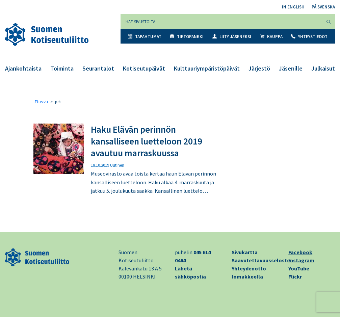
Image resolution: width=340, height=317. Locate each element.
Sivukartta (245, 252)
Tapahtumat (144, 36)
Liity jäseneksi (231, 36)
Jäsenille (291, 68)
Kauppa (271, 36)
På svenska (323, 7)
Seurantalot (98, 68)
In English (293, 7)
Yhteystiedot (309, 36)
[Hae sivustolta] (221, 21)
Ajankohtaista (23, 68)
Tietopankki (187, 36)
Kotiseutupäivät (144, 68)
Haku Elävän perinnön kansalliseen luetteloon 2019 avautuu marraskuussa (146, 141)
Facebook (300, 252)
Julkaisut (323, 68)
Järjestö (259, 68)
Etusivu (41, 102)
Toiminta (62, 68)
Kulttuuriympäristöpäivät (207, 68)
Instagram (301, 260)
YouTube (298, 268)
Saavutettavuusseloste (261, 260)
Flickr (295, 276)
